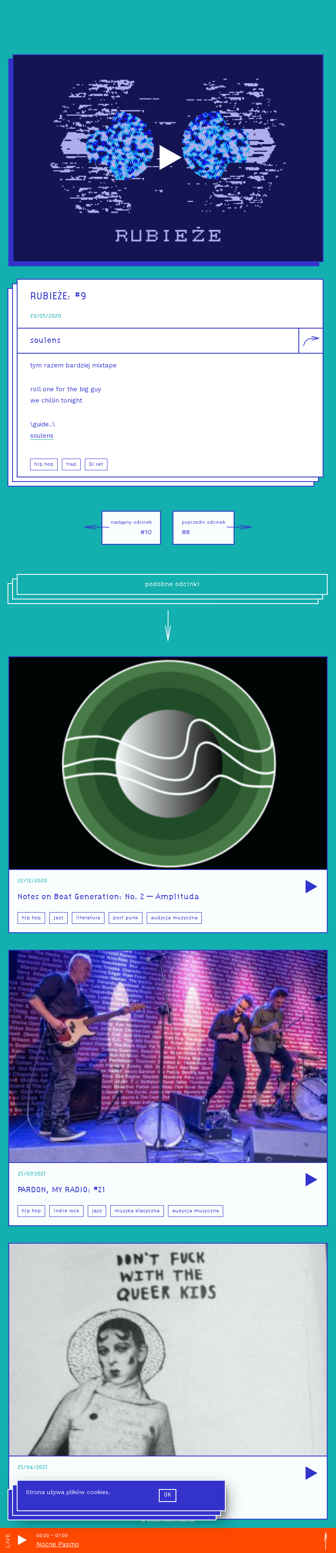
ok (167, 1495)
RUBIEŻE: (52, 296)
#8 (208, 528)
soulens (45, 340)
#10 (127, 528)
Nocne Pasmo (57, 1544)
